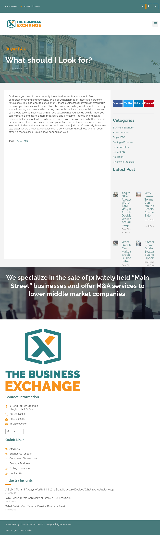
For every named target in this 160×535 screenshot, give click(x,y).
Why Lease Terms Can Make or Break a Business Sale (151, 260)
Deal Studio (26, 530)
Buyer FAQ (12, 49)
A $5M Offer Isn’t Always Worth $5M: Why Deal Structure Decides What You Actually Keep (128, 264)
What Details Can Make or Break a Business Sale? (128, 306)
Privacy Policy (12, 524)
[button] (155, 24)
